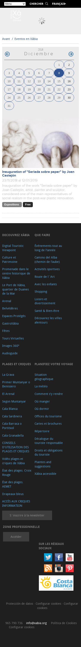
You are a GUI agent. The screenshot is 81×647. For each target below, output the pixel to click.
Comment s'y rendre (49, 394)
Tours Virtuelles (13, 338)
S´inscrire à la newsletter (27, 515)
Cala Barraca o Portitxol (12, 425)
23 (69, 89)
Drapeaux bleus (13, 494)
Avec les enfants (46, 284)
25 (19, 97)
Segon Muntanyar (14, 401)
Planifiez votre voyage (54, 364)
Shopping (41, 291)
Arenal (6, 301)
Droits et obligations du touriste (48, 452)
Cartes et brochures (48, 423)
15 (58, 81)
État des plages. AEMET (12, 484)
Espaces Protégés (13, 316)
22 (58, 89)
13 (39, 81)
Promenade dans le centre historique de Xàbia (16, 273)
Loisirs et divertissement (45, 301)
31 (9, 105)
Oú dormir (42, 409)
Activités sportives (47, 269)
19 (29, 89)
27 (39, 97)
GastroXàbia (10, 323)
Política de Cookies (64, 623)
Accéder (16, 537)
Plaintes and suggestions (43, 464)
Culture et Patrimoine (9, 259)
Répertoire (42, 431)
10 (9, 81)
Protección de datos (20, 603)
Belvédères (10, 308)
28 (49, 97)
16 (69, 81)
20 (39, 89)
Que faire (42, 235)
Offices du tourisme (48, 416)
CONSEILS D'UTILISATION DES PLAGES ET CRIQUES (15, 447)
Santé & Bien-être (47, 311)
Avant (6, 39)
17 (9, 89)
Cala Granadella (13, 435)
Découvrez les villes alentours (48, 320)
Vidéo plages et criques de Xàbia (13, 461)
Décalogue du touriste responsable (49, 441)
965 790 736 (14, 623)
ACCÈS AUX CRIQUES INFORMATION (16, 503)
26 (29, 97)
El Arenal (8, 394)
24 (9, 97)
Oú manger (42, 401)
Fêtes (6, 331)
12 (29, 81)
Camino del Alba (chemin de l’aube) (47, 259)
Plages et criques (16, 364)
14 (49, 81)
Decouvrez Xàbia (16, 235)
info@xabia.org (36, 623)
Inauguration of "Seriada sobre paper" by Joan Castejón (38, 174)
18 (19, 89)
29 (58, 97)
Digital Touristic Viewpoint (13, 248)
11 (19, 81)
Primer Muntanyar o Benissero (16, 384)
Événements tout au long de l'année (48, 248)
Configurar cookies (49, 603)
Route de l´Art (45, 277)
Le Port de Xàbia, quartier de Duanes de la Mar (15, 289)
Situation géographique (44, 376)
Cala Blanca (9, 409)
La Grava (8, 374)
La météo (41, 386)
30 (69, 97)
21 (49, 89)
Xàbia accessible (45, 474)
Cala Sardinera (12, 416)
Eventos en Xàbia (26, 39)
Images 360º (10, 346)
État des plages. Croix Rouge (16, 472)
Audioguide (10, 353)
